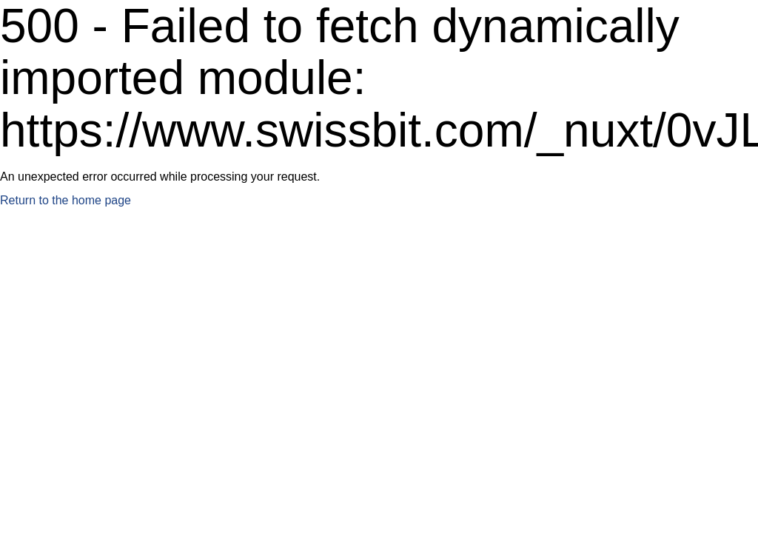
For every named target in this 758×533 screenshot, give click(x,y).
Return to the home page (65, 200)
